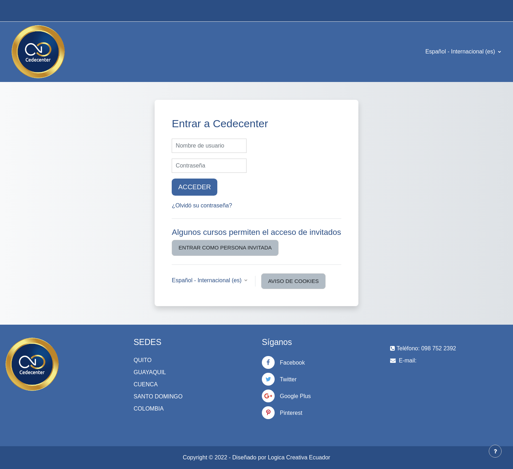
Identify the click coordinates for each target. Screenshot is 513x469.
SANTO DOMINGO (158, 396)
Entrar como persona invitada (224, 247)
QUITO (142, 360)
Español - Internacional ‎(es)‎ (461, 51)
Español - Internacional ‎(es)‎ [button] (207, 280)
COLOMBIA (149, 409)
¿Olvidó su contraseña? (202, 205)
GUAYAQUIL (150, 372)
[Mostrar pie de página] (495, 451)
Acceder (194, 187)
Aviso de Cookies (293, 281)
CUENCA (146, 384)
